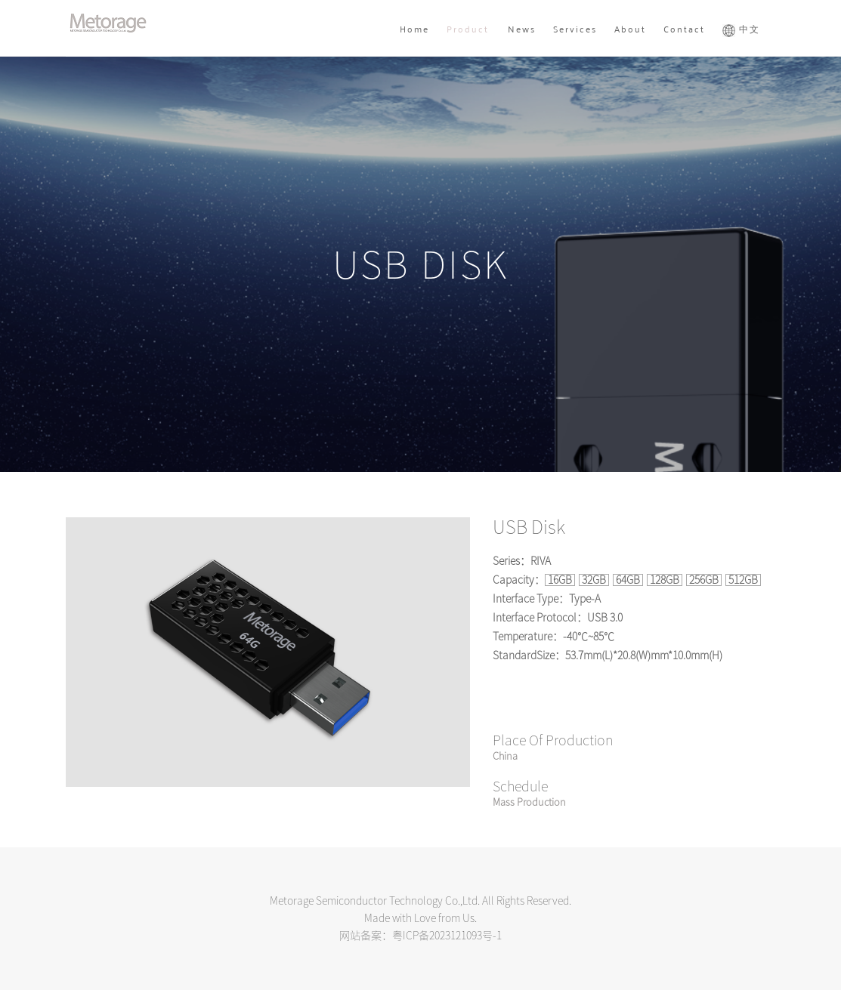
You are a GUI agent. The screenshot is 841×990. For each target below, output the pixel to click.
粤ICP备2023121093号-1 (447, 935)
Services (575, 28)
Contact (684, 28)
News (522, 28)
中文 (741, 28)
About (630, 28)
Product (468, 28)
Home (414, 28)
